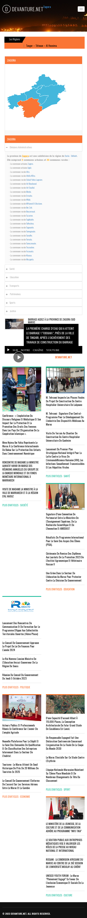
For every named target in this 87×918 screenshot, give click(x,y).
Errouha (29, 195)
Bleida (28, 191)
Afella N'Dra (30, 175)
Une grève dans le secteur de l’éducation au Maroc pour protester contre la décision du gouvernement (63, 576)
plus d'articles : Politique (16, 687)
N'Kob (28, 199)
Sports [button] (11, 302)
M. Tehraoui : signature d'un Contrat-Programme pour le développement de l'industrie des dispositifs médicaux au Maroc (65, 419)
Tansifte (29, 235)
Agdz (29, 167)
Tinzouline (30, 247)
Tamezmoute (31, 243)
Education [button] (13, 277)
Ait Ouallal (30, 187)
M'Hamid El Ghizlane (34, 203)
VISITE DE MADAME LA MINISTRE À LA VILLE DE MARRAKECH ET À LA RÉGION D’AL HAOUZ (20, 492)
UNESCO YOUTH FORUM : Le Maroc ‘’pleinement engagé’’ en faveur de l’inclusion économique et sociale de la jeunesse (65, 881)
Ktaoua (29, 255)
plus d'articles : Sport (58, 789)
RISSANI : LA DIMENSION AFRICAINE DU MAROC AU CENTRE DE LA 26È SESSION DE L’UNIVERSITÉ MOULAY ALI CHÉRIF (64, 863)
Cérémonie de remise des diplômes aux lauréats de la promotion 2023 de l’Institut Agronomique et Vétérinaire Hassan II (65, 559)
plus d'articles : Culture (59, 895)
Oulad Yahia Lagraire (34, 179)
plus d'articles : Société (15, 505)
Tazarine (29, 215)
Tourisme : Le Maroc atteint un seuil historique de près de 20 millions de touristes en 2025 (20, 768)
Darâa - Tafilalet (71, 155)
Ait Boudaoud (31, 183)
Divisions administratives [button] (20, 147)
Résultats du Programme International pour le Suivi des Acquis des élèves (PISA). (65, 541)
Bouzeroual (30, 211)
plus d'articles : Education (60, 589)
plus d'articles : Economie (16, 797)
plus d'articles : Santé (58, 476)
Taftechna (30, 223)
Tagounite (30, 227)
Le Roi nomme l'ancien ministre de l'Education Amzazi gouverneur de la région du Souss (20, 662)
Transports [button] (13, 286)
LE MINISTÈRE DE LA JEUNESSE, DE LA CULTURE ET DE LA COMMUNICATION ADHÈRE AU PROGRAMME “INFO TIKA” (64, 827)
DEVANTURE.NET (22, 9)
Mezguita (30, 259)
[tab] (43, 147)
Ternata (29, 239)
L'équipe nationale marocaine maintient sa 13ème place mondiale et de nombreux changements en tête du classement (65, 775)
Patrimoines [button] (14, 294)
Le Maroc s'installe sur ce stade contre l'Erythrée (65, 759)
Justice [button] (12, 311)
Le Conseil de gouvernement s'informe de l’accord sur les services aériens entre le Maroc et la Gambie (20, 784)
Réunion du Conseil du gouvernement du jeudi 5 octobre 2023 (20, 676)
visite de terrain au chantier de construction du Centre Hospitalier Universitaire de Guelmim (63, 436)
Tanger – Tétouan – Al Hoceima (44, 46)
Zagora (30, 163)
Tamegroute (30, 231)
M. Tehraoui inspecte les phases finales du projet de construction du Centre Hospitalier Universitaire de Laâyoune (65, 401)
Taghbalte (30, 219)
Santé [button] (11, 269)
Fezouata (29, 251)
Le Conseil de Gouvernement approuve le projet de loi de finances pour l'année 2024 (20, 646)
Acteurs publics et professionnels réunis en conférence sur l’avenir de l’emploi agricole (20, 728)
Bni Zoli (29, 207)
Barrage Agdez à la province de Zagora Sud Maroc (51, 321)
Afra (27, 171)
